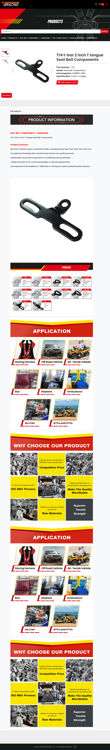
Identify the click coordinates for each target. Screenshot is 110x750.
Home (3, 38)
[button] (52, 70)
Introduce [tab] (6, 95)
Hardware (45, 38)
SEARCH (104, 31)
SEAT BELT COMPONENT (29, 38)
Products (12, 38)
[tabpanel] (54, 420)
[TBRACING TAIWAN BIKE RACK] (10, 4)
